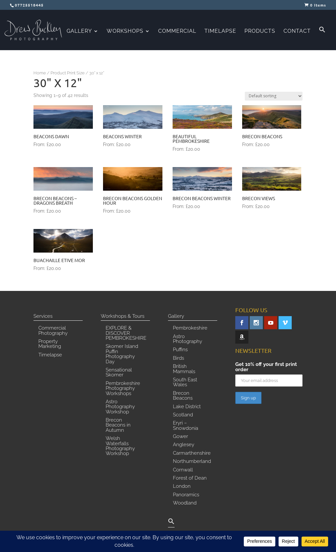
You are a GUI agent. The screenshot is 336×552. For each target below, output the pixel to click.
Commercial (177, 31)
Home (39, 72)
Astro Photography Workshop (120, 407)
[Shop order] (274, 96)
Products (259, 31)
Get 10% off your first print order (266, 367)
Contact (297, 31)
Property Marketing (49, 344)
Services (42, 316)
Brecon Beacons (183, 396)
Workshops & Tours (122, 316)
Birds (178, 358)
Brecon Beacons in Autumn (118, 425)
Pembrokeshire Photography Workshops (123, 388)
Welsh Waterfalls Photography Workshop (120, 446)
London (182, 486)
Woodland (185, 503)
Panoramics (186, 495)
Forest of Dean (190, 478)
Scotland (183, 415)
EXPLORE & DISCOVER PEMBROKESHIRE (126, 333)
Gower (180, 436)
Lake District (187, 406)
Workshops (125, 31)
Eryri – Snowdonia (185, 426)
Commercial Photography (53, 331)
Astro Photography (187, 339)
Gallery (79, 31)
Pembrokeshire (190, 328)
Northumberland (192, 461)
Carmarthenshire (192, 453)
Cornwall (183, 470)
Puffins (180, 349)
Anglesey (183, 444)
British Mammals (184, 369)
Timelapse (220, 31)
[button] (322, 38)
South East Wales (185, 382)
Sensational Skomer (119, 373)
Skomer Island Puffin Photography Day (122, 354)
